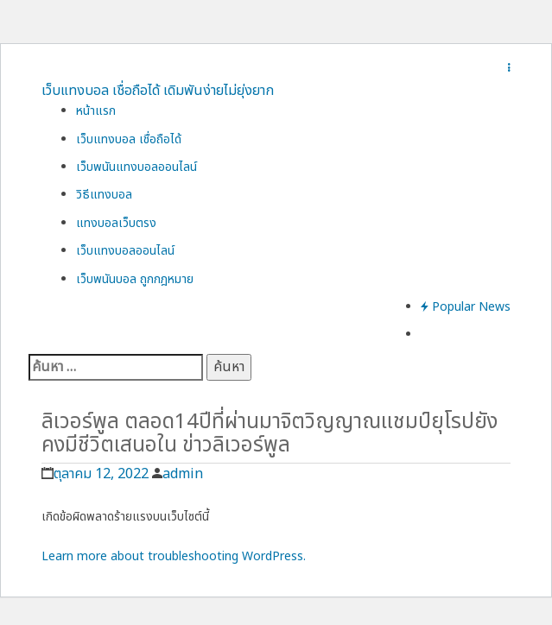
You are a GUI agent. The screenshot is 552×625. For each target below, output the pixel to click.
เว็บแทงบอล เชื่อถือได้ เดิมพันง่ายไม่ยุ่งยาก (157, 90)
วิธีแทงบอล (104, 195)
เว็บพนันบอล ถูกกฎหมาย (135, 279)
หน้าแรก (96, 111)
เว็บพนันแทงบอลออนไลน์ (136, 167)
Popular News (466, 307)
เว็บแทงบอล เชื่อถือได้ (128, 139)
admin (182, 474)
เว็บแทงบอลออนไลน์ (125, 251)
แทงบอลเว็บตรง (116, 223)
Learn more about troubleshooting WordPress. (173, 556)
